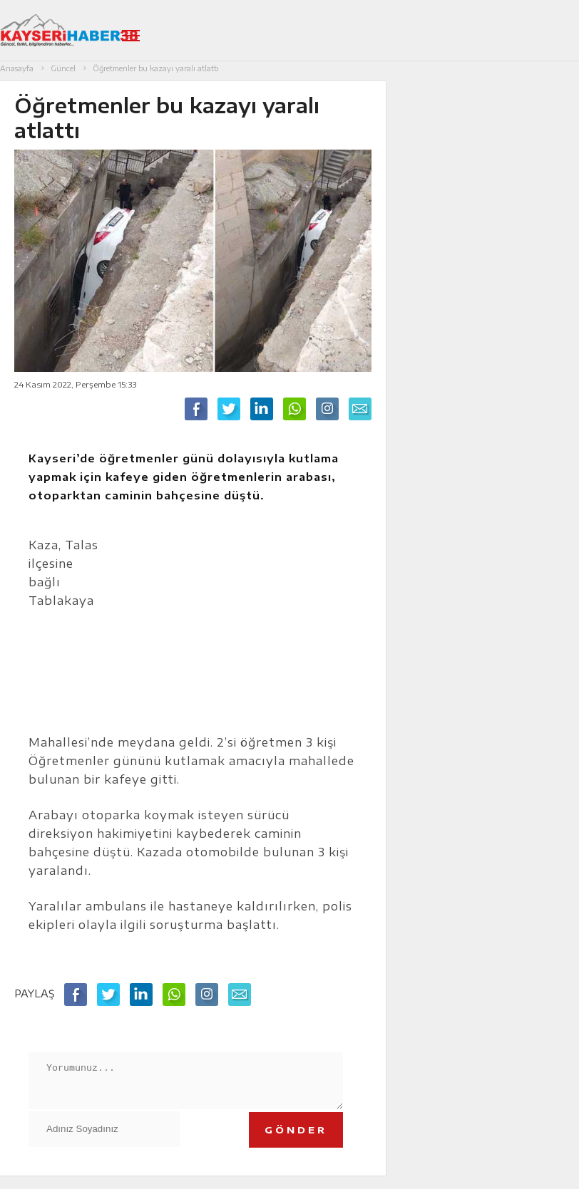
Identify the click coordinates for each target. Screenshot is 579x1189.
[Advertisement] (237, 628)
